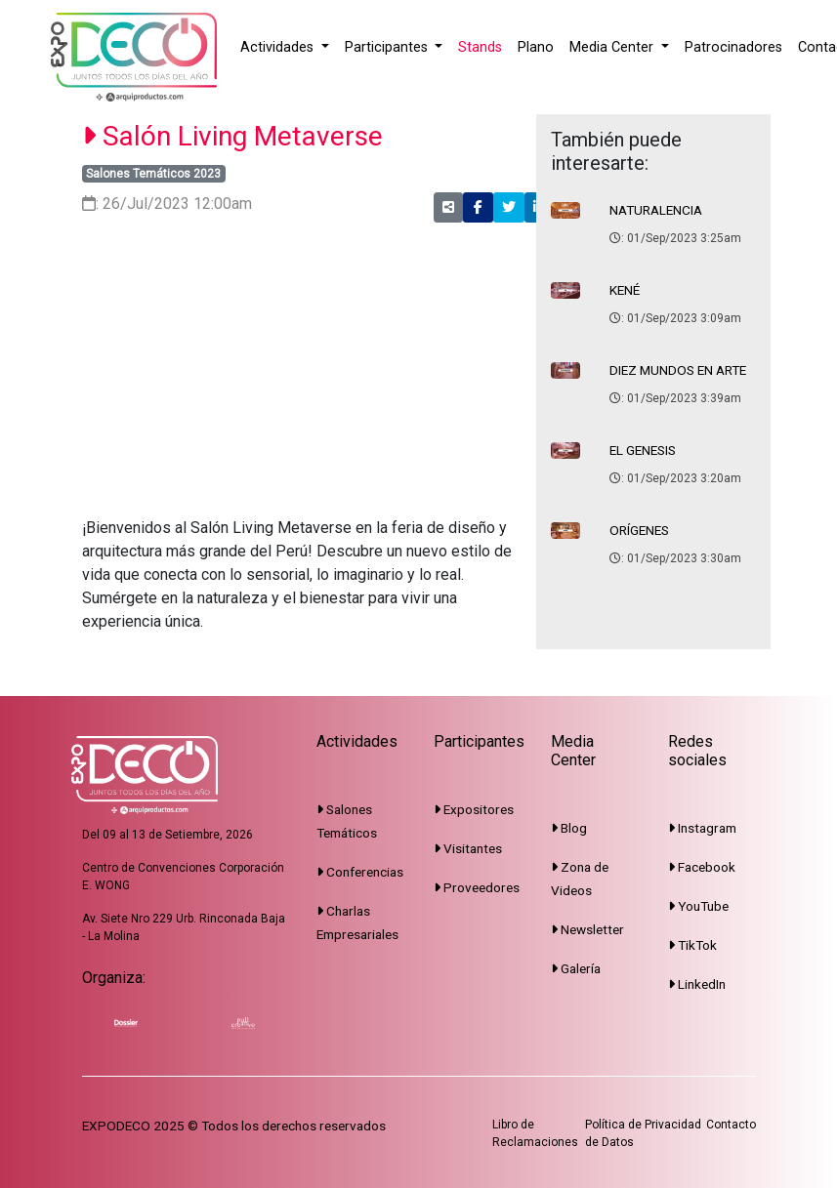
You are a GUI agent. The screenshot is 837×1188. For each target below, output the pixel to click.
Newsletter (587, 929)
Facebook (701, 867)
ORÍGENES (639, 530)
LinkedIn (697, 984)
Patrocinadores (733, 47)
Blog (569, 828)
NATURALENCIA (655, 210)
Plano (536, 47)
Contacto (731, 1124)
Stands (480, 47)
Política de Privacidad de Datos (643, 1133)
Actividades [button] (278, 47)
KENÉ (624, 290)
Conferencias (359, 872)
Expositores (474, 809)
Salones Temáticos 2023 (153, 174)
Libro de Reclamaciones (535, 1133)
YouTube (698, 906)
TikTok (692, 945)
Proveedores (477, 887)
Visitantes (468, 848)
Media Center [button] (613, 47)
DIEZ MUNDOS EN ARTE (677, 370)
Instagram (702, 828)
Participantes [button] (388, 47)
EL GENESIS (642, 450)
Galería (576, 968)
